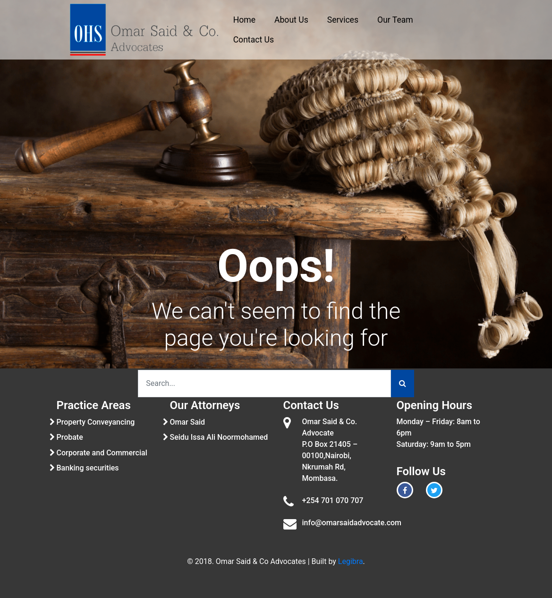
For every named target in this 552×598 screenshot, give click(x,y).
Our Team (395, 20)
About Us (291, 20)
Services (342, 20)
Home (244, 20)
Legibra (350, 561)
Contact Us (253, 39)
